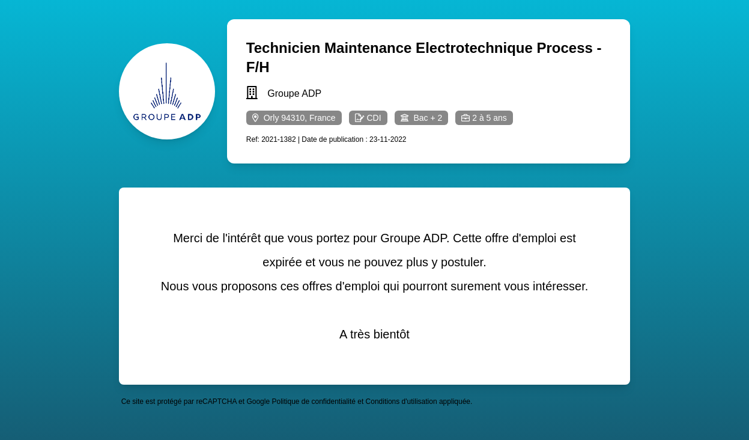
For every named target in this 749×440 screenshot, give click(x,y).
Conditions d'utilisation (401, 401)
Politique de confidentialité (313, 401)
